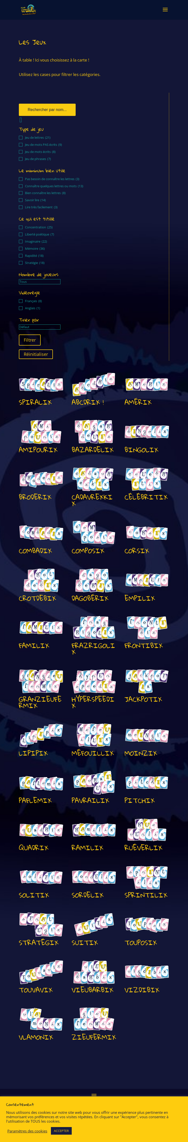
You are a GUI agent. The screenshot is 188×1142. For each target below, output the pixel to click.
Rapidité (34, 256)
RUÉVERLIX (143, 847)
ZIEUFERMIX (94, 1037)
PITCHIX (140, 800)
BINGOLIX (141, 449)
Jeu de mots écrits (40, 152)
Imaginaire (36, 241)
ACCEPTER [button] (61, 1131)
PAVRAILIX (90, 800)
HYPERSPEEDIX (93, 702)
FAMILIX (34, 645)
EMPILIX (140, 598)
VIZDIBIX (142, 989)
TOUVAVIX (36, 989)
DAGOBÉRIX (90, 598)
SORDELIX (88, 895)
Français (33, 301)
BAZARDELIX (93, 449)
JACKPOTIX (143, 699)
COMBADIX (35, 550)
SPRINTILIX (146, 895)
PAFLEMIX (35, 800)
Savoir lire (35, 200)
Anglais (32, 308)
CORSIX (137, 550)
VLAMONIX (36, 1037)
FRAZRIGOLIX (93, 648)
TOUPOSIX (141, 942)
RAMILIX (87, 847)
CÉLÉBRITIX (146, 497)
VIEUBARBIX (92, 989)
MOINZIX (141, 753)
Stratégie (35, 263)
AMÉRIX (138, 402)
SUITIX (85, 942)
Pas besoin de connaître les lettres (52, 179)
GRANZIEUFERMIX (40, 702)
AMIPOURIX (38, 449)
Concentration (39, 227)
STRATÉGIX (39, 942)
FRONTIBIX (144, 645)
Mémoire (35, 249)
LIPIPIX (33, 753)
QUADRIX (33, 847)
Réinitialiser (36, 354)
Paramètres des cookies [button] (27, 1131)
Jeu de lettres (37, 138)
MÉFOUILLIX (93, 753)
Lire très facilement (41, 207)
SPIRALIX (35, 402)
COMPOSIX (88, 550)
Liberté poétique (39, 234)
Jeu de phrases (38, 159)
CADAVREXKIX (92, 500)
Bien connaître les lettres (45, 193)
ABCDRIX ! (88, 402)
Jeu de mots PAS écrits (43, 145)
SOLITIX (34, 895)
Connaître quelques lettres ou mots (54, 186)
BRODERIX (35, 497)
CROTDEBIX (37, 598)
